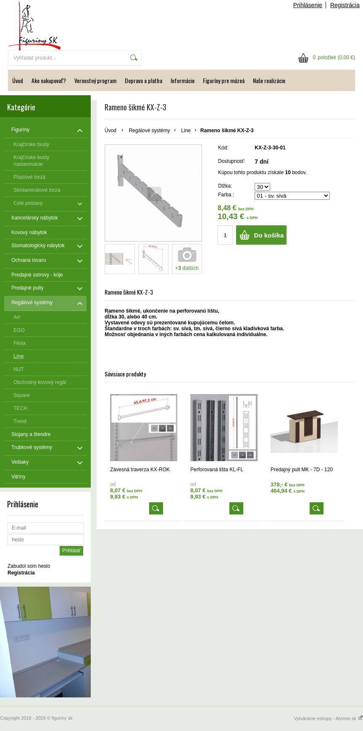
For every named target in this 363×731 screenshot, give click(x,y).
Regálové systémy (149, 130)
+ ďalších (187, 268)
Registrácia (345, 5)
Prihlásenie (307, 5)
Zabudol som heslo (29, 566)
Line (186, 130)
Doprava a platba (143, 80)
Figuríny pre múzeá (224, 80)
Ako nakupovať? (49, 80)
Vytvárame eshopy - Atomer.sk (328, 718)
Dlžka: (225, 186)
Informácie (183, 80)
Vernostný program (95, 80)
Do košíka (269, 235)
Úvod (17, 80)
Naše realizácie (269, 80)
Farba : (226, 195)
